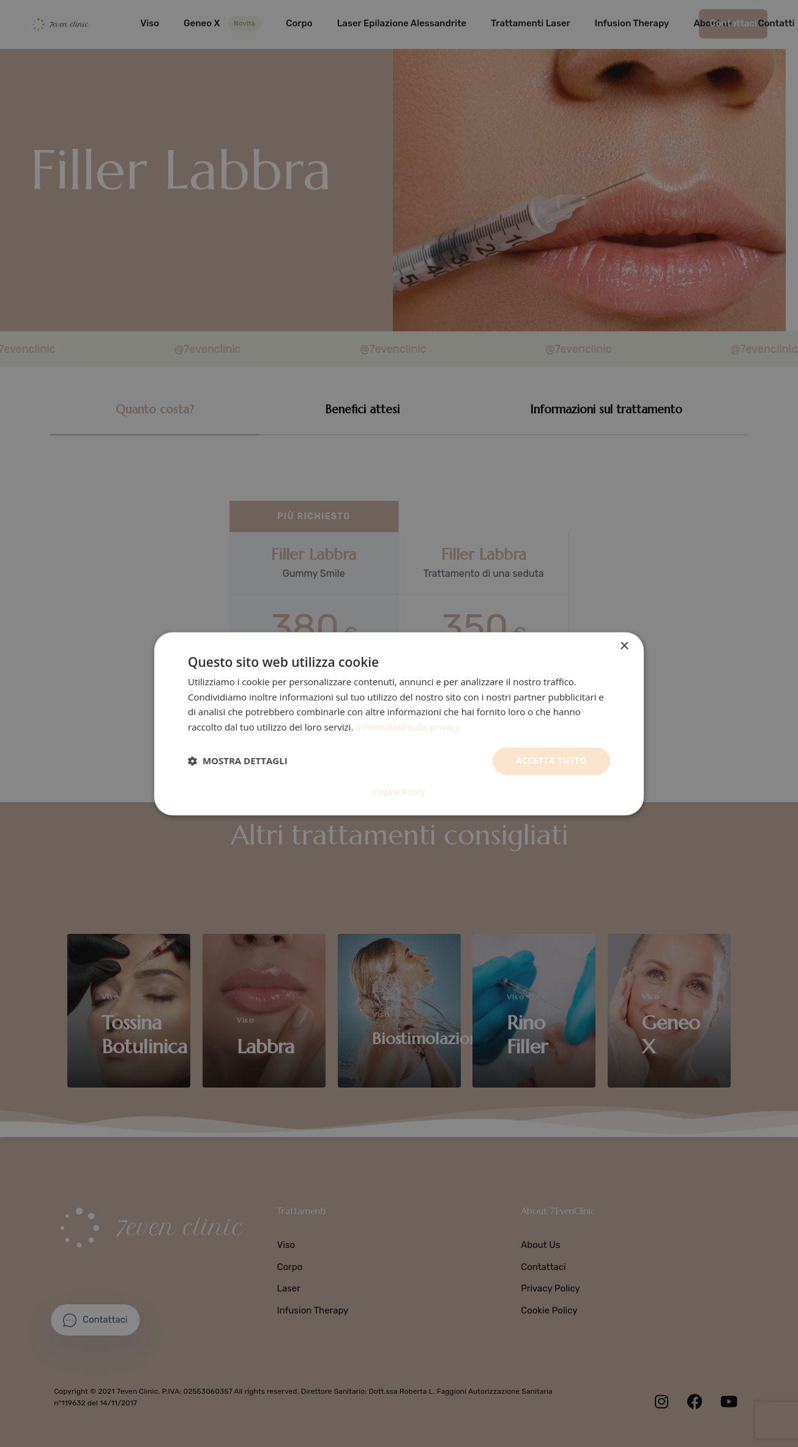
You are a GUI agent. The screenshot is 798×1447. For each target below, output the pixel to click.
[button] (238, 761)
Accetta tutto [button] (551, 760)
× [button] (623, 646)
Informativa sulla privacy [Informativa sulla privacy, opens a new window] (408, 727)
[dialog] (399, 723)
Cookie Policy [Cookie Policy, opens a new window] (399, 792)
